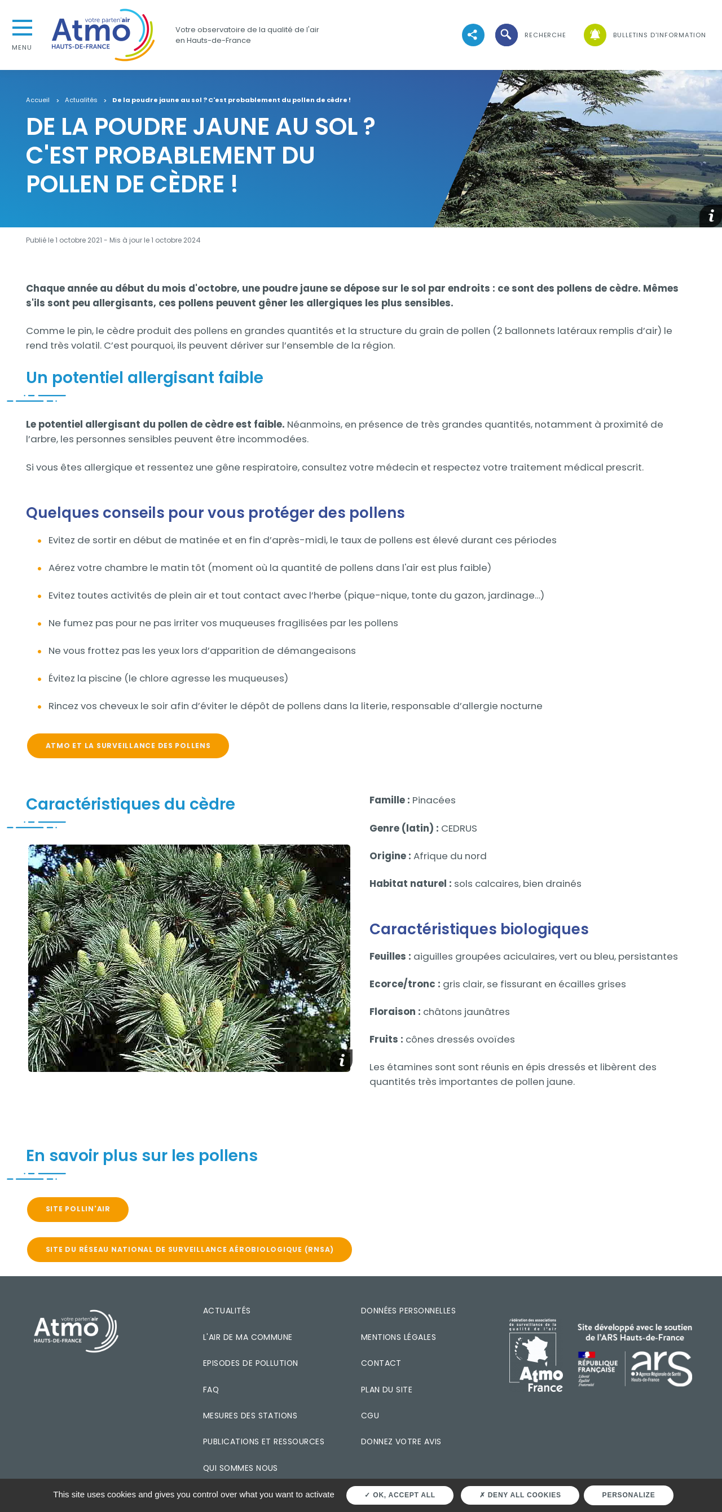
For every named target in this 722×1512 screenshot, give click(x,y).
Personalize (628, 1495)
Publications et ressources (263, 1441)
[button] (530, 35)
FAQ (211, 1389)
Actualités (81, 100)
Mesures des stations (250, 1415)
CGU (370, 1415)
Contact (381, 1363)
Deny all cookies (520, 1495)
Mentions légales (398, 1337)
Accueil (38, 100)
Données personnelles (408, 1310)
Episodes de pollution (250, 1363)
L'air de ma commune (248, 1337)
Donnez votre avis (401, 1441)
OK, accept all (399, 1495)
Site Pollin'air (78, 1209)
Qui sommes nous (240, 1468)
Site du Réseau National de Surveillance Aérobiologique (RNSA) (190, 1249)
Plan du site (387, 1389)
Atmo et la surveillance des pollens (128, 745)
